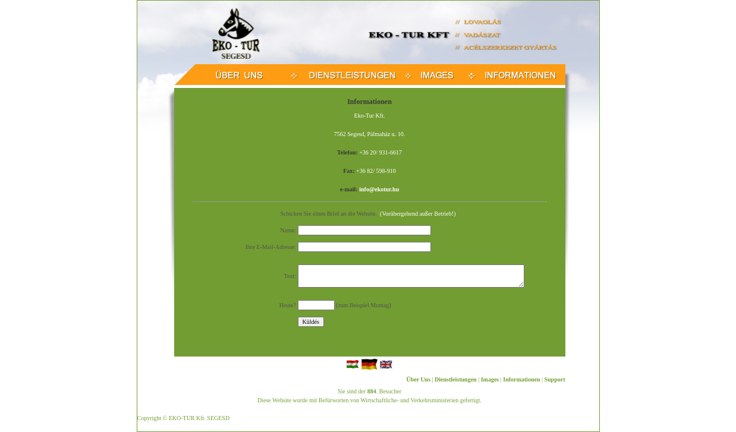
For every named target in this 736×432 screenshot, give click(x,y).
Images (490, 379)
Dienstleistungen (456, 379)
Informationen (521, 379)
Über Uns (418, 379)
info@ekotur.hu (379, 189)
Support (554, 379)
